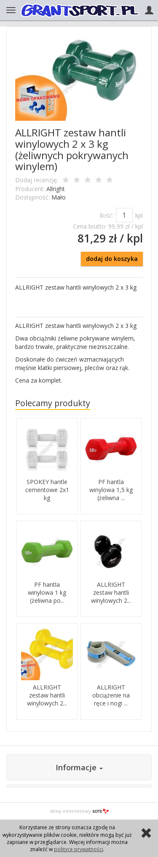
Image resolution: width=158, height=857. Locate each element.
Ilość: (106, 215)
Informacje (79, 767)
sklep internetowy (79, 811)
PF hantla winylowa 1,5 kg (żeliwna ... (111, 490)
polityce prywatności (78, 849)
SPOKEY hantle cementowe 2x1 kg (47, 490)
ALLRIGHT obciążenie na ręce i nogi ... (111, 695)
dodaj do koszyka (112, 259)
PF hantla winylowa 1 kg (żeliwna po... (47, 592)
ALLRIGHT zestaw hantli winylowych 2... (111, 592)
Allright (55, 189)
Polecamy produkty (52, 403)
